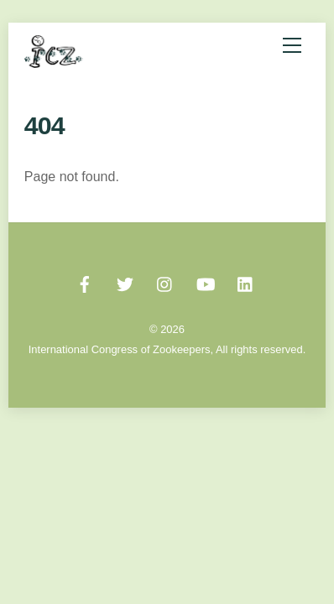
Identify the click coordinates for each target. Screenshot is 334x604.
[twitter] (125, 282)
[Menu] (292, 45)
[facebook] (85, 282)
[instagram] (165, 282)
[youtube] (205, 282)
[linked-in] (246, 282)
